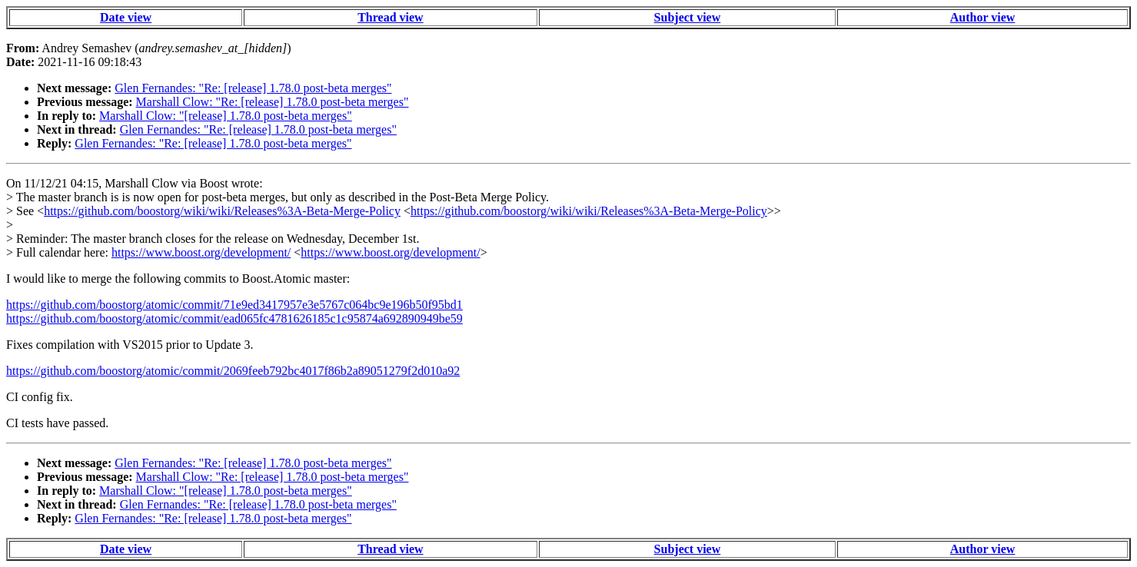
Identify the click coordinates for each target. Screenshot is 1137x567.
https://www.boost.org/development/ (201, 252)
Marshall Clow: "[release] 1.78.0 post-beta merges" (225, 115)
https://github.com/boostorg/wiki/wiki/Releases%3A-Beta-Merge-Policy (222, 210)
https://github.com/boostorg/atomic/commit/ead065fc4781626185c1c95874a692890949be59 (234, 318)
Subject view (687, 17)
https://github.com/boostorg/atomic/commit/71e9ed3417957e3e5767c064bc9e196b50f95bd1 (234, 304)
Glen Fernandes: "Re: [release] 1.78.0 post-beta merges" (253, 87)
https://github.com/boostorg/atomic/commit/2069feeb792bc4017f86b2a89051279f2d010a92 (233, 370)
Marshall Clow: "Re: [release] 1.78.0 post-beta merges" (272, 101)
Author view (983, 17)
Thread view (390, 17)
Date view (125, 17)
